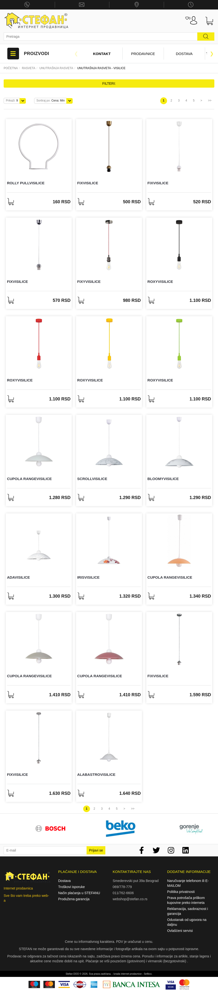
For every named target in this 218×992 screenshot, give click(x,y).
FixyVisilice (89, 281)
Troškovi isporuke (71, 887)
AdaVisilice (18, 577)
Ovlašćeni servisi (180, 931)
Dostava (184, 54)
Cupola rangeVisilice (29, 479)
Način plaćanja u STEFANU (79, 893)
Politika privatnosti (181, 892)
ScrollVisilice (92, 479)
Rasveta (28, 68)
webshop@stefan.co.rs (130, 899)
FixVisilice (87, 183)
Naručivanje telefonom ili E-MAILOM (188, 883)
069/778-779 (122, 887)
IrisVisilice (88, 577)
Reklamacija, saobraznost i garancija (187, 911)
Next (211, 53)
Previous (76, 53)
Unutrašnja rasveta (56, 68)
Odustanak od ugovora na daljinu (187, 922)
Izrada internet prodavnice (127, 974)
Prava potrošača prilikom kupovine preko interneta (186, 900)
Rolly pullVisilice (26, 183)
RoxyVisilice (160, 281)
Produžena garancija (73, 899)
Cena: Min (50, 100)
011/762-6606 (123, 893)
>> (209, 100)
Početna (11, 68)
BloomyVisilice (163, 479)
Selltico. (148, 974)
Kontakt (101, 54)
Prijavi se (96, 850)
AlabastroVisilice (96, 774)
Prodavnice (143, 54)
